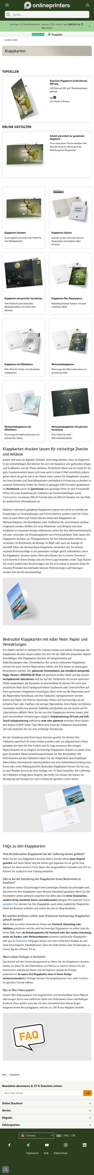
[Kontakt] (5, 1169)
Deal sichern (47, 28)
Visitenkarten (10, 497)
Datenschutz (61, 1153)
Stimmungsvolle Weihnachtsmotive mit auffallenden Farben (22, 436)
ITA (73, 1135)
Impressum (32, 1153)
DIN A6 (87, 867)
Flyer (69, 978)
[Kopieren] (82, 25)
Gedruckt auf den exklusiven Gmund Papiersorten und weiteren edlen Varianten (67, 241)
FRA (66, 1135)
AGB (46, 1153)
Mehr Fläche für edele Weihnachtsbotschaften (61, 436)
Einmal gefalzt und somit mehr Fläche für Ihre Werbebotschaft (23, 239)
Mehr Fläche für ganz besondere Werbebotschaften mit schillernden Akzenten (20, 307)
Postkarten (22, 940)
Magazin (45, 1118)
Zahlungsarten (45, 1125)
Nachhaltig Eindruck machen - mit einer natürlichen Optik (68, 305)
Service (45, 1110)
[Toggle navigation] (6, 5)
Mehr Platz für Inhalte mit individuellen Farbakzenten (22, 371)
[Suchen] (8, 14)
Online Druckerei (45, 1103)
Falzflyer (83, 978)
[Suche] (50, 14)
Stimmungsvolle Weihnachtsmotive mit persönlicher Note (68, 371)
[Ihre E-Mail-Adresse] (42, 1093)
